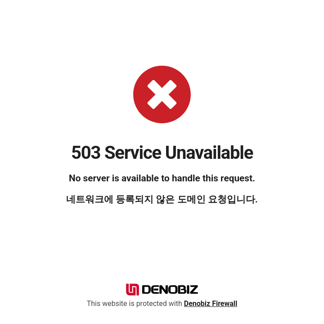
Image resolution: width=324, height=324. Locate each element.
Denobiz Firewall (211, 303)
